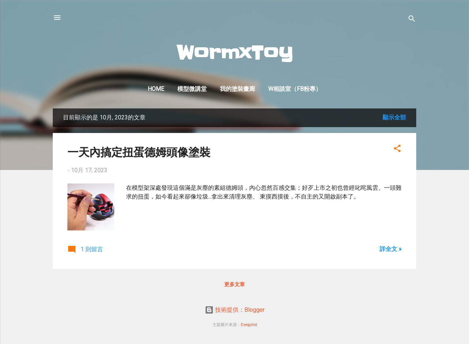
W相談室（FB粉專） (294, 88)
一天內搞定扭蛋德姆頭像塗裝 (138, 151)
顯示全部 (394, 117)
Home (156, 88)
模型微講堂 (192, 88)
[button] (397, 149)
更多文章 (234, 284)
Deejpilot (249, 324)
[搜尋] (411, 20)
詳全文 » (391, 248)
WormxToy (235, 53)
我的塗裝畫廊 (237, 88)
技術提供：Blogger (235, 309)
